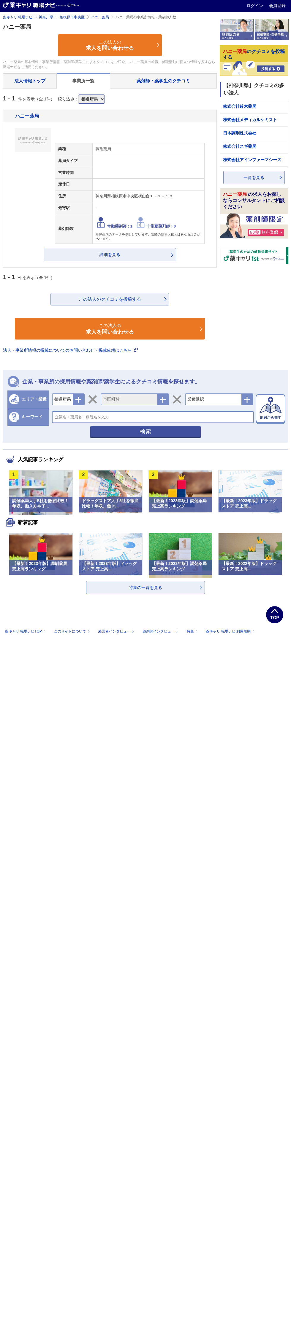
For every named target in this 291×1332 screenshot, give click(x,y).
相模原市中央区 (72, 17)
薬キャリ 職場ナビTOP (26, 631)
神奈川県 (46, 17)
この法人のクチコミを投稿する (110, 299)
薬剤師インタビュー (161, 631)
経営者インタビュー (116, 631)
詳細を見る (109, 254)
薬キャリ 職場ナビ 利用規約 (230, 631)
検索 (145, 431)
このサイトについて (72, 631)
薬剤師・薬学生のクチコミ (163, 80)
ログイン (255, 5)
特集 (193, 631)
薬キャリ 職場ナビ (17, 17)
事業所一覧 (83, 80)
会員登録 (277, 5)
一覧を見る (253, 177)
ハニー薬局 (100, 17)
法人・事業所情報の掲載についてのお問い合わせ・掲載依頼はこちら (70, 350)
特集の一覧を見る (145, 587)
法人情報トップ (29, 80)
